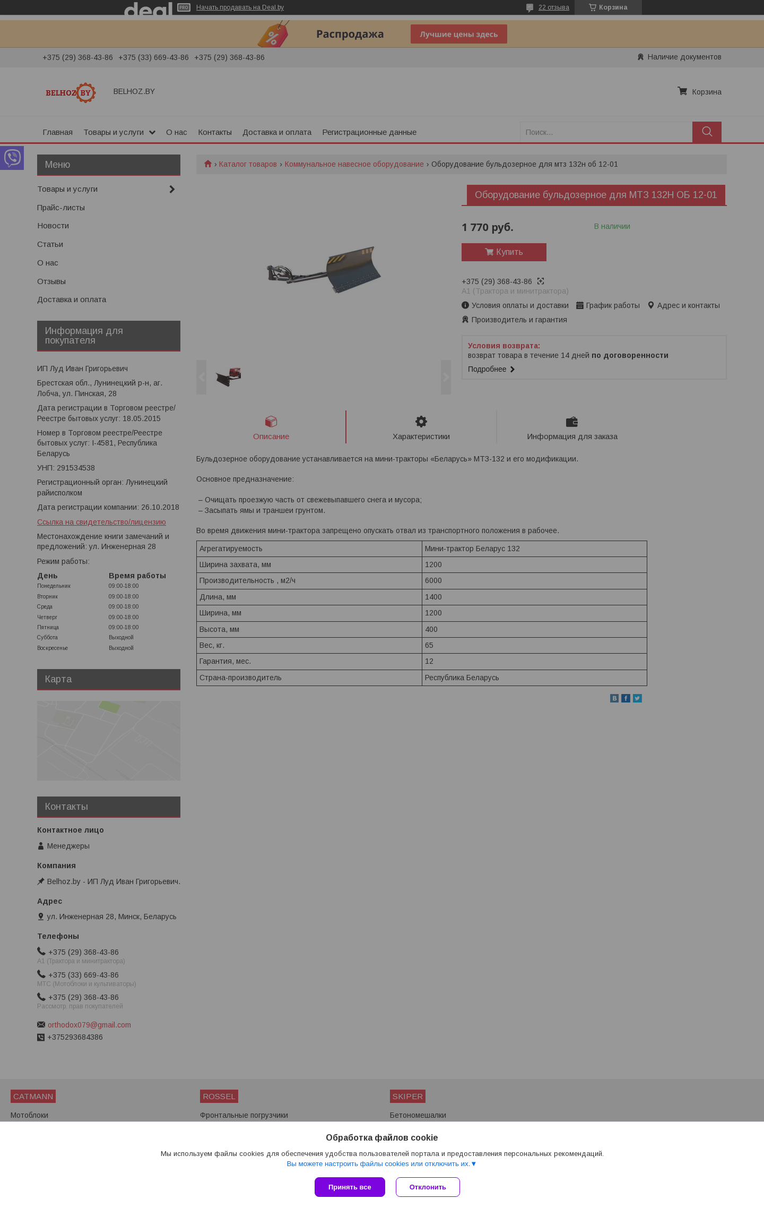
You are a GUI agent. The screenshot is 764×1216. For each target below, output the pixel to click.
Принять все (349, 1187)
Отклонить (428, 1187)
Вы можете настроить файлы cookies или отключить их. (378, 1164)
